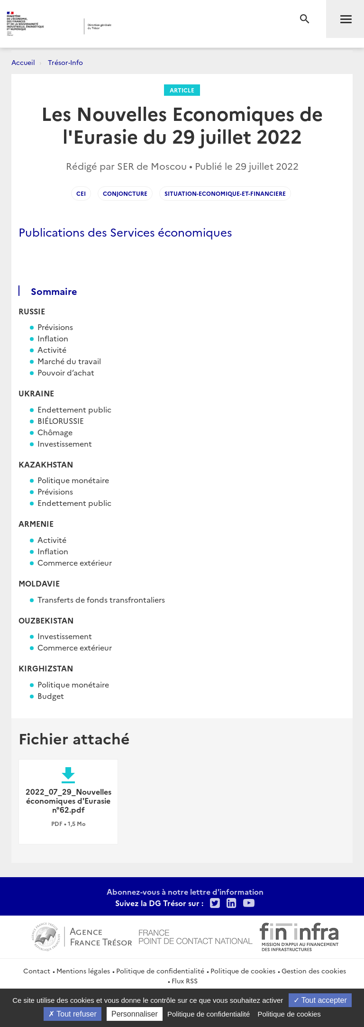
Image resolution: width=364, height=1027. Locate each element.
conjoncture (125, 193)
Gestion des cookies (314, 970)
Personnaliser (134, 1014)
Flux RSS (185, 980)
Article (182, 90)
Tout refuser (72, 1014)
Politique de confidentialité (160, 970)
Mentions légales (83, 970)
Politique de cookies (242, 970)
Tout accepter (320, 1000)
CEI (81, 193)
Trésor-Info (65, 62)
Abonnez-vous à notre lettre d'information (185, 891)
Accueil (23, 62)
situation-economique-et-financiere (225, 193)
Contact (36, 970)
